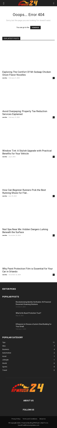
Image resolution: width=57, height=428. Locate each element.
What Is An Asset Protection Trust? (28, 313)
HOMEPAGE (35, 27)
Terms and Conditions (30, 419)
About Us (42, 419)
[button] (3, 3)
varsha (4, 78)
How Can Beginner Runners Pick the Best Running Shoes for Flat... (24, 191)
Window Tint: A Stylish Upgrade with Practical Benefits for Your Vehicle (27, 152)
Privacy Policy (16, 419)
